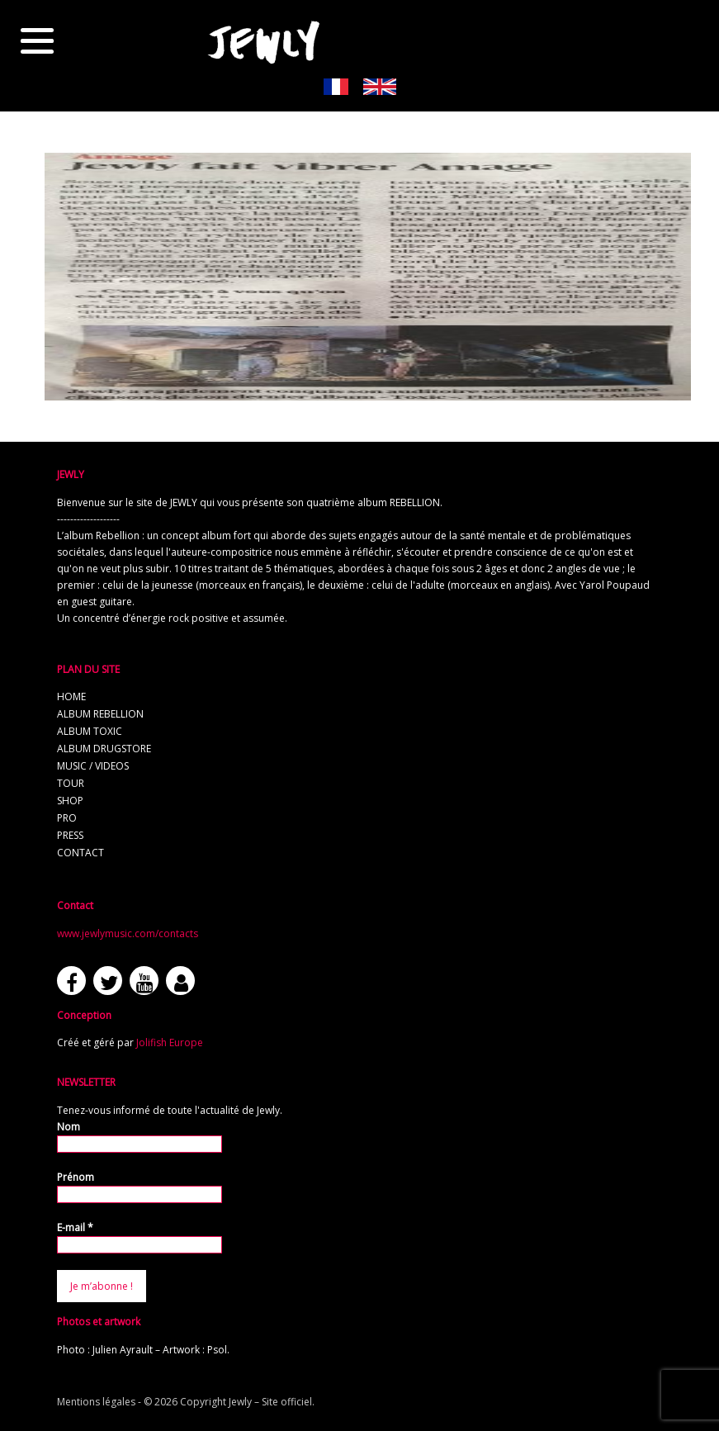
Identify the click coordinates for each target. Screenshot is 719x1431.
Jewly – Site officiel (270, 1402)
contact (80, 853)
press (70, 835)
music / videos (93, 766)
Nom (68, 1127)
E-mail (75, 1227)
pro (67, 818)
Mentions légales (96, 1402)
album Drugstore (104, 749)
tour (70, 783)
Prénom (75, 1177)
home (71, 696)
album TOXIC (89, 731)
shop (70, 801)
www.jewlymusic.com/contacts (127, 933)
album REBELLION (100, 714)
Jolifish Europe (169, 1042)
